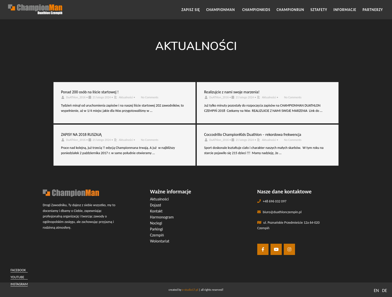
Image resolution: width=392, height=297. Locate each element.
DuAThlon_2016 (76, 97)
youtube (17, 277)
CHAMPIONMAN (221, 10)
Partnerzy (372, 10)
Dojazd (155, 205)
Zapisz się (191, 10)
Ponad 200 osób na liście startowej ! (89, 92)
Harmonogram (162, 217)
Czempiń (157, 235)
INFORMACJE (345, 10)
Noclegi (156, 223)
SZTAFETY (318, 10)
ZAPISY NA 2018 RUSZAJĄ (81, 134)
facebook (18, 270)
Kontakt (156, 211)
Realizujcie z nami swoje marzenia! (232, 92)
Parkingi (156, 229)
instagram (19, 284)
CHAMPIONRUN (290, 10)
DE (384, 290)
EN (376, 290)
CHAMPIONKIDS (256, 10)
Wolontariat (159, 241)
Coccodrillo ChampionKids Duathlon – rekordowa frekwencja (252, 134)
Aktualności (126, 97)
